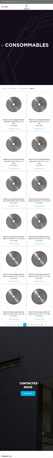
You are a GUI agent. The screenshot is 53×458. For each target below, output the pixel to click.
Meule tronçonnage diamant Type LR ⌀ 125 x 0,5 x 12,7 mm (39, 275)
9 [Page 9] (38, 325)
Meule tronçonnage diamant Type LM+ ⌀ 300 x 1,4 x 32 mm (14, 238)
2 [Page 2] (14, 325)
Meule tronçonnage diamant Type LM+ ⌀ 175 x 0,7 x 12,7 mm (39, 161)
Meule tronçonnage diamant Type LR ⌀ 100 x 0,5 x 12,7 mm (14, 275)
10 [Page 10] (42, 325)
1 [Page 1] (11, 325)
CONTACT (24, 1)
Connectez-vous (14, 129)
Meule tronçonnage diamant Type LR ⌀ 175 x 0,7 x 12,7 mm (39, 313)
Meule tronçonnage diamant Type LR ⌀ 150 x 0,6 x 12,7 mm (14, 313)
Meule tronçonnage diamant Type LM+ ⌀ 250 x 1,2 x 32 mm (39, 200)
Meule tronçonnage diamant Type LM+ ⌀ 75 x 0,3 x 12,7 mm (39, 238)
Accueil (4, 88)
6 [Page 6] (28, 325)
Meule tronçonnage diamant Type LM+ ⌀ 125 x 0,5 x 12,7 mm (39, 122)
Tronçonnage (12, 88)
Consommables (23, 88)
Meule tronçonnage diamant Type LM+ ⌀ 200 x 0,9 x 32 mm (14, 200)
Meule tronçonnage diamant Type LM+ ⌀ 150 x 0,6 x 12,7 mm (13, 161)
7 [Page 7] (31, 325)
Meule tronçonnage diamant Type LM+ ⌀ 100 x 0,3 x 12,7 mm (13, 122)
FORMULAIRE (28, 393)
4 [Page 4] (21, 325)
